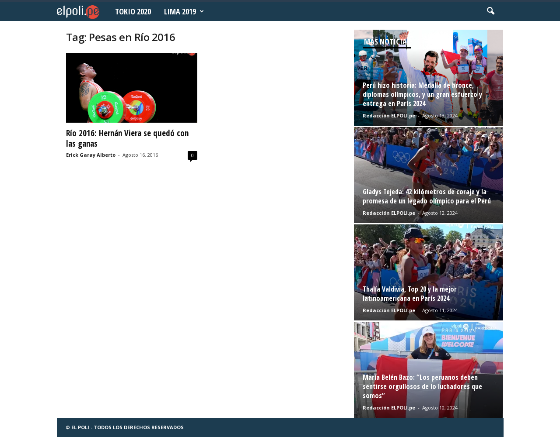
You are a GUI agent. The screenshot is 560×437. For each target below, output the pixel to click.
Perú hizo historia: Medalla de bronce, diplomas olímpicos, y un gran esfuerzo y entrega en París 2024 (422, 94)
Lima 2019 (184, 11)
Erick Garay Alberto (91, 154)
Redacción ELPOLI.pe (389, 115)
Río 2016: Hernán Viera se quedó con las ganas (127, 138)
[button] (490, 11)
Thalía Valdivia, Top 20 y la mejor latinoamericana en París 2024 (410, 293)
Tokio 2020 (133, 11)
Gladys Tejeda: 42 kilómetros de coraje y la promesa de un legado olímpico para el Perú (427, 196)
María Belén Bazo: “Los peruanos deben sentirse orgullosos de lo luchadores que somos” (422, 386)
